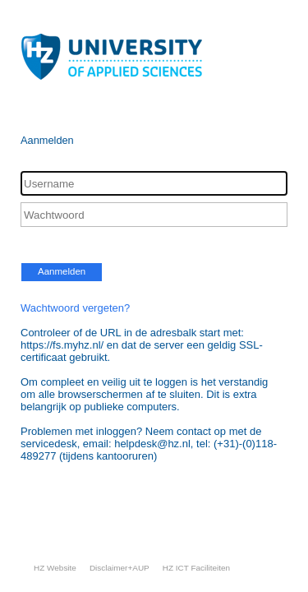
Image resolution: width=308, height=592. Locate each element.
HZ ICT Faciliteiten (196, 567)
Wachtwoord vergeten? (75, 308)
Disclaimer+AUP (119, 567)
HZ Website (55, 567)
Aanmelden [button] (61, 271)
